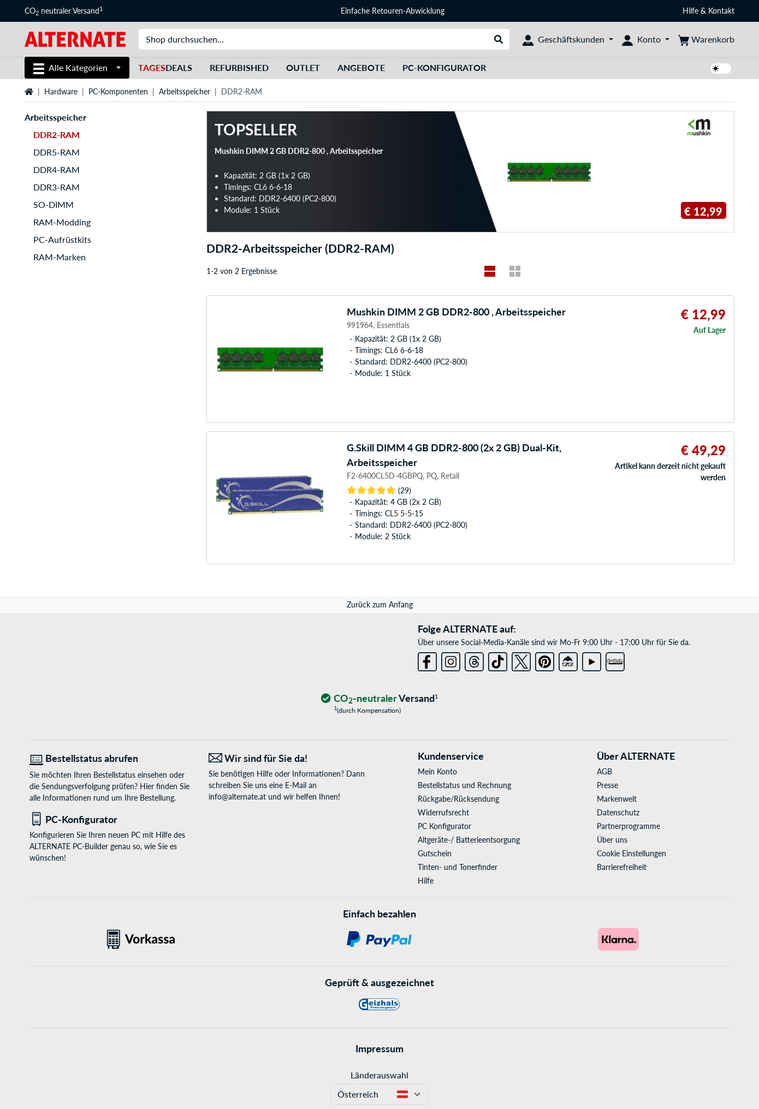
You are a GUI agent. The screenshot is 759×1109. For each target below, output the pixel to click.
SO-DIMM (53, 204)
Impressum (379, 1048)
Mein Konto (437, 771)
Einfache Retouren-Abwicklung (392, 10)
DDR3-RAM (56, 187)
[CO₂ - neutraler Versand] (379, 698)
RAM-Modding (62, 222)
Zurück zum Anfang (380, 604)
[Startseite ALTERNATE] (75, 38)
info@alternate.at (237, 796)
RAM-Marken (59, 257)
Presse (607, 785)
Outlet (303, 67)
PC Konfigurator (444, 826)
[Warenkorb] (706, 39)
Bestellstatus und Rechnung (464, 785)
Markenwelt (617, 798)
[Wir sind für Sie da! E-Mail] (290, 758)
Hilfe (690, 10)
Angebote (361, 67)
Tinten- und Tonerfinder (457, 867)
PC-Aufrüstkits (62, 239)
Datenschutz (618, 812)
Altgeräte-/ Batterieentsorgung (469, 839)
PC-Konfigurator (444, 67)
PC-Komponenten (118, 91)
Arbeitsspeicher (184, 91)
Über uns (612, 839)
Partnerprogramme (628, 826)
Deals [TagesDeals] (165, 67)
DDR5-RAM (56, 152)
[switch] (720, 68)
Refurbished (239, 67)
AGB (604, 771)
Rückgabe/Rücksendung (458, 798)
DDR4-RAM (56, 169)
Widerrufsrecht (443, 812)
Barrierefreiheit (622, 867)
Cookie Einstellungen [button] (631, 853)
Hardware (61, 91)
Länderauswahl (379, 1075)
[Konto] (645, 39)
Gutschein (435, 853)
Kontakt (721, 10)
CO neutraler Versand (64, 10)
